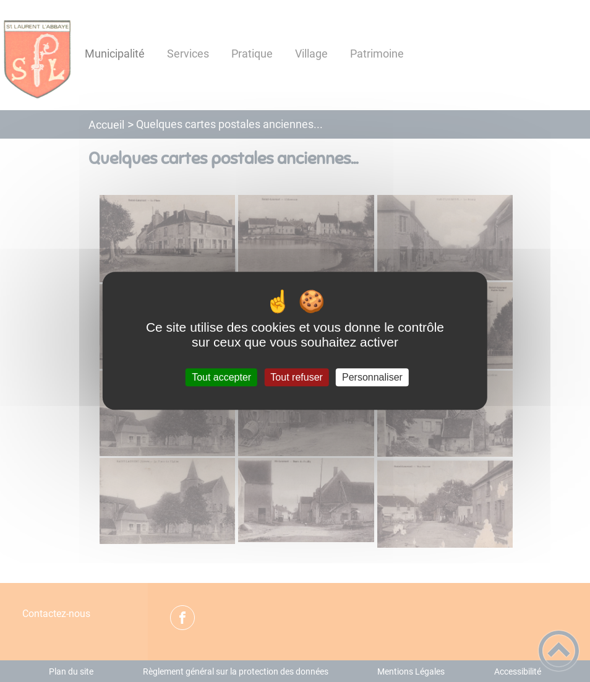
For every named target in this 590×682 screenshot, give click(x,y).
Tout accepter (221, 377)
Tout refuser (296, 377)
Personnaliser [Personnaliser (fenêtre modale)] (372, 377)
